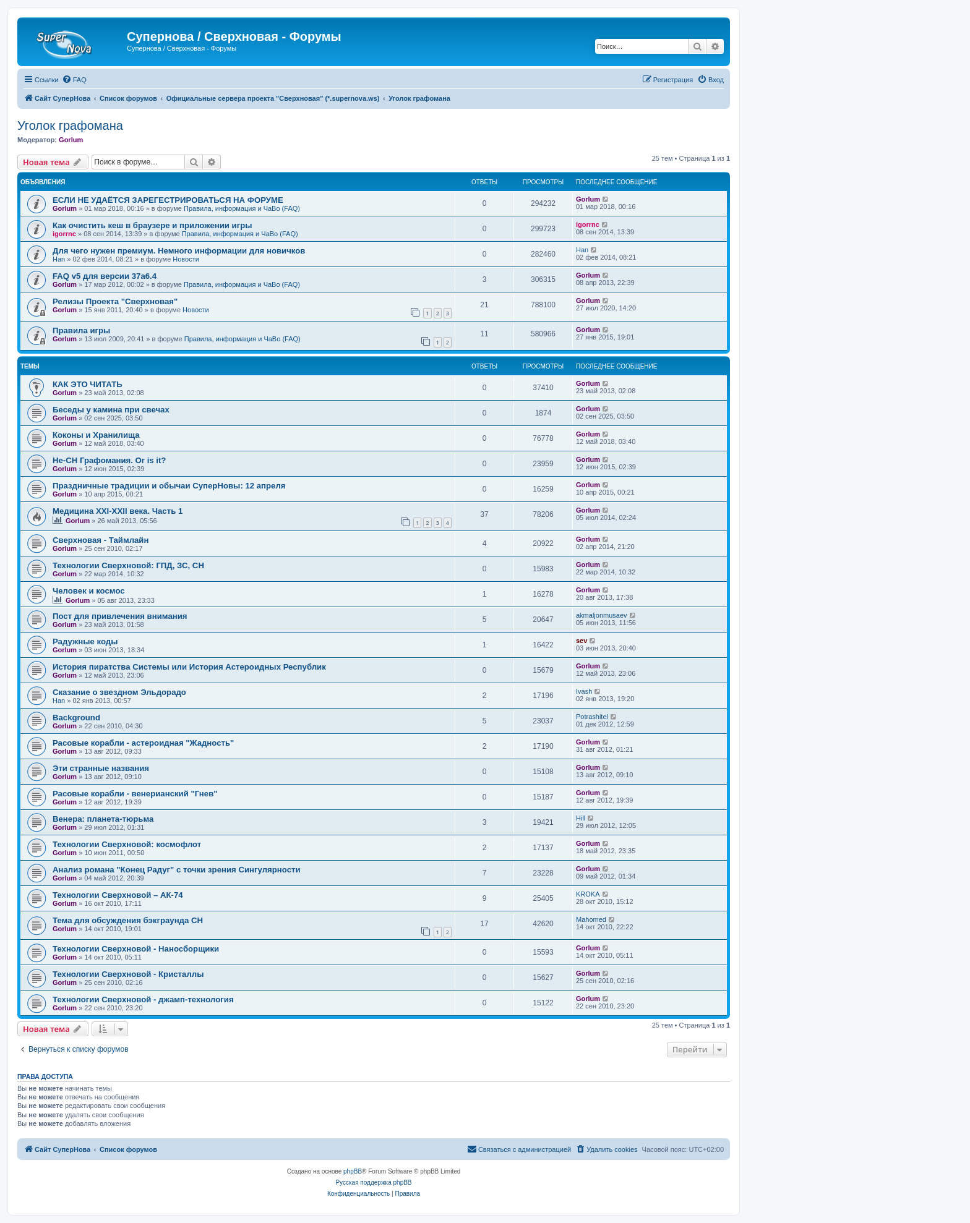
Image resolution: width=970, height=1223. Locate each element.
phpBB (352, 1171)
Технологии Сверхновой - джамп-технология (143, 999)
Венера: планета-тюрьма (103, 819)
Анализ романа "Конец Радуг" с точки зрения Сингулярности (177, 869)
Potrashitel (592, 716)
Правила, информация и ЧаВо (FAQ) (242, 208)
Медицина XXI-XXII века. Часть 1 (117, 511)
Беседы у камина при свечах (111, 409)
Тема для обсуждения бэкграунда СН (128, 920)
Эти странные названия (101, 768)
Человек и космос (89, 590)
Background (76, 717)
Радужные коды (85, 641)
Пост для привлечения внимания (120, 616)
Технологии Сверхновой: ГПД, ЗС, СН (128, 565)
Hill (580, 818)
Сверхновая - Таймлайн (100, 540)
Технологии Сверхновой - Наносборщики (136, 948)
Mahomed (591, 919)
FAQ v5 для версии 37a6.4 (105, 276)
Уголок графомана (70, 125)
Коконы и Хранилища (96, 435)
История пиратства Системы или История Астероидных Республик (189, 666)
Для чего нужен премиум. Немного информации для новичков (179, 250)
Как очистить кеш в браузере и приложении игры (152, 225)
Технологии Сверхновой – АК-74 (118, 895)
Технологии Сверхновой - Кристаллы (128, 974)
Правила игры (81, 330)
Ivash (584, 691)
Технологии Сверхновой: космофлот (127, 844)
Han (59, 259)
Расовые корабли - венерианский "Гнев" (135, 793)
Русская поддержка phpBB (373, 1182)
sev (581, 640)
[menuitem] (74, 79)
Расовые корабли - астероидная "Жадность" (143, 743)
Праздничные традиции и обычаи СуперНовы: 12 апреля (169, 485)
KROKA (588, 894)
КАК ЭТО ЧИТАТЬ (87, 384)
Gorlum (71, 139)
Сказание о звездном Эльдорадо (119, 692)
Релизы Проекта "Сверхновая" (115, 301)
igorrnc (64, 233)
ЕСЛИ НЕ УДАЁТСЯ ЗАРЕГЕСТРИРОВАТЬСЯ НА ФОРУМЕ (168, 200)
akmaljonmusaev (601, 615)
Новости (186, 259)
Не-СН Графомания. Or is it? (109, 460)
